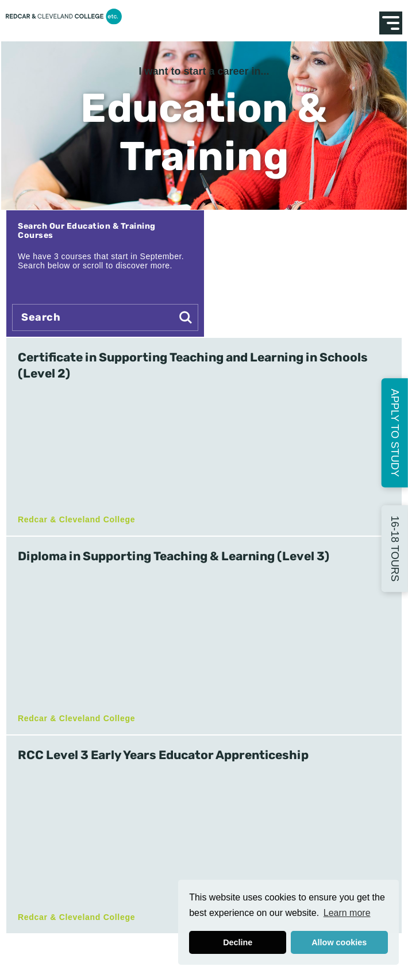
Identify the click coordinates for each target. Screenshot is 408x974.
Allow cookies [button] (339, 942)
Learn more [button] (347, 913)
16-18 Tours (395, 548)
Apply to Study (395, 432)
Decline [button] (237, 942)
